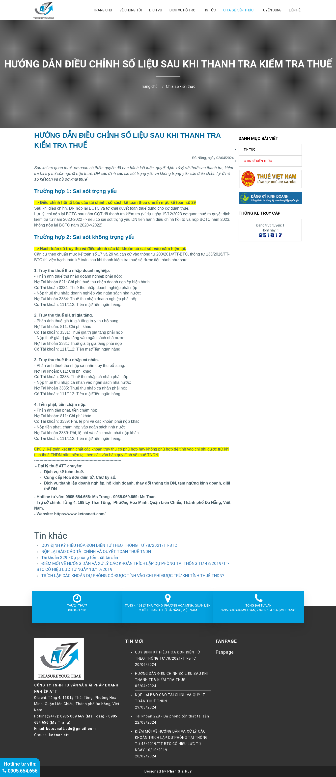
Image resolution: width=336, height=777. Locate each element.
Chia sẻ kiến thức (238, 10)
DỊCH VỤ (155, 10)
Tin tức (209, 10)
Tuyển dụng (271, 10)
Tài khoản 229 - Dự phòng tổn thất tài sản (79, 557)
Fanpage (225, 652)
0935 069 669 (72, 716)
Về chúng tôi (130, 10)
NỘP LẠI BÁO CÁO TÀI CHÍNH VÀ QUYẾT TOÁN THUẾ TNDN (96, 551)
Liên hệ (295, 10)
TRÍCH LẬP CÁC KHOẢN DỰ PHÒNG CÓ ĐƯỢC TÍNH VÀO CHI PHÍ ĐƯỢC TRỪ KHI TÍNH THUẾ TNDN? (132, 575)
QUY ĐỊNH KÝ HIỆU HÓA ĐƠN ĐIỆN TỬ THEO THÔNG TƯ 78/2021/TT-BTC (109, 545)
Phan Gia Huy (179, 771)
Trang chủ (102, 10)
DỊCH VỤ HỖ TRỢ (182, 10)
